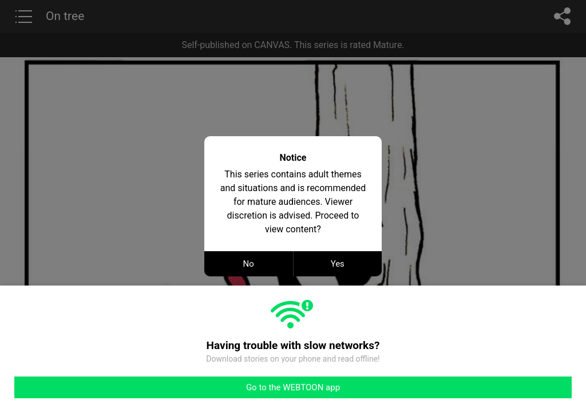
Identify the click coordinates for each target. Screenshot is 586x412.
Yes (338, 264)
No (248, 264)
